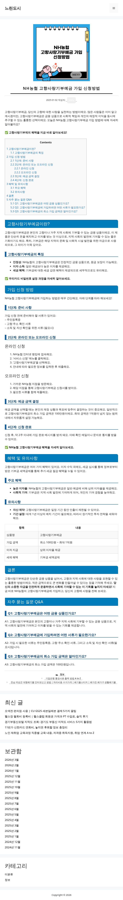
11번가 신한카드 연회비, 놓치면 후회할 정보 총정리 (36, 727)
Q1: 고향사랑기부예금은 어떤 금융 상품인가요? (39, 203)
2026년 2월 (12, 765)
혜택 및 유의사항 (17, 184)
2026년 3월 (12, 760)
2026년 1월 (12, 770)
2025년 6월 (12, 809)
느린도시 (13, 8)
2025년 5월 (12, 814)
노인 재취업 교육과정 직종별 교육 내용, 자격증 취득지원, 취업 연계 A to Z (49, 733)
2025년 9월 (12, 792)
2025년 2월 (12, 831)
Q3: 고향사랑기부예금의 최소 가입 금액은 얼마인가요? (43, 211)
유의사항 (17, 192)
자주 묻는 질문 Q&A (19, 199)
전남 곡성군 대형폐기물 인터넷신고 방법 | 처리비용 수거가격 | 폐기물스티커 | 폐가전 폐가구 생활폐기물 (63, 682)
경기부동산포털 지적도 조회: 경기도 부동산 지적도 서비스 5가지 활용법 (48, 722)
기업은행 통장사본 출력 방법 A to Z (63, 678)
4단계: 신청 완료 (22, 180)
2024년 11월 (12, 847)
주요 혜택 (18, 188)
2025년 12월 (12, 776)
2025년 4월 (12, 820)
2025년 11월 (12, 781)
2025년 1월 (12, 836)
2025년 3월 (12, 825)
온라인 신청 (24, 168)
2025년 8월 (12, 798)
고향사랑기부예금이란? (21, 149)
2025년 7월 (12, 803)
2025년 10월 (12, 787)
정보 (62, 674)
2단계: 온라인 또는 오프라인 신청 (31, 164)
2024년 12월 (12, 842)
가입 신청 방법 (16, 156)
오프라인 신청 (25, 172)
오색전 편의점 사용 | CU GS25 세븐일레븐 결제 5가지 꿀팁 (40, 711)
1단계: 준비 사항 (22, 160)
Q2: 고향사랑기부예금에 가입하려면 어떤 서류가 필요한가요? (47, 207)
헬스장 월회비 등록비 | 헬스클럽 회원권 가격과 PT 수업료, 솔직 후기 (46, 716)
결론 (10, 195)
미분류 (9, 874)
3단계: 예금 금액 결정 (24, 176)
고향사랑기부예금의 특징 (27, 152)
